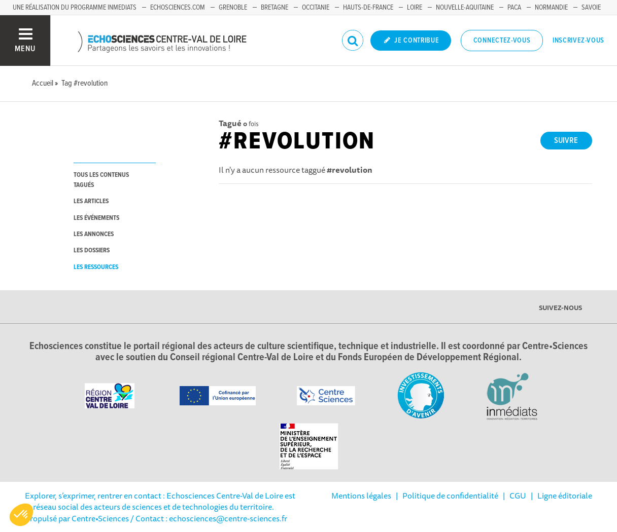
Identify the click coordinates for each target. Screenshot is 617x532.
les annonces (94, 234)
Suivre (566, 140)
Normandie (551, 7)
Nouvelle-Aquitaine (465, 7)
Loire (414, 7)
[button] (21, 515)
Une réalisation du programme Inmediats (74, 7)
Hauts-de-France (368, 7)
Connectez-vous (502, 40)
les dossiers (92, 250)
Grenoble (233, 7)
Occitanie (315, 7)
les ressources (96, 267)
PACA (514, 7)
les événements (96, 218)
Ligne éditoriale (564, 495)
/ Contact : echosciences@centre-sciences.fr (208, 518)
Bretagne (274, 7)
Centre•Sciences (100, 518)
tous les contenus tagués (101, 180)
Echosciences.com (177, 7)
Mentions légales (361, 495)
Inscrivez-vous (578, 40)
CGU (517, 495)
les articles (91, 201)
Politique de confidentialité (450, 495)
